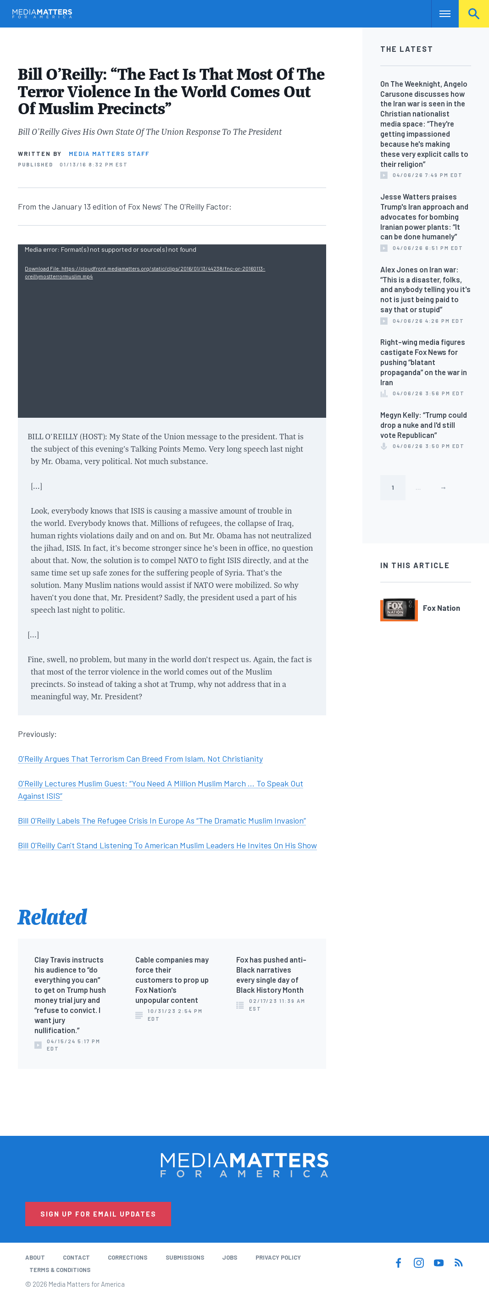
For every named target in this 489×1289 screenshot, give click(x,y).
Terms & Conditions (59, 1269)
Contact (76, 1257)
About (35, 1257)
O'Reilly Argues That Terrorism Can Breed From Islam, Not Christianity (140, 758)
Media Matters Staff (109, 153)
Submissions (185, 1257)
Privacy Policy (278, 1257)
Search (474, 14)
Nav (439, 14)
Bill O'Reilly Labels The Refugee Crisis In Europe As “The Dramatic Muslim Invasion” (162, 820)
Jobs (229, 1257)
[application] (172, 331)
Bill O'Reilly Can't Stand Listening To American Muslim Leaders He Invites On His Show (167, 845)
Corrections (127, 1257)
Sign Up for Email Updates (98, 1214)
